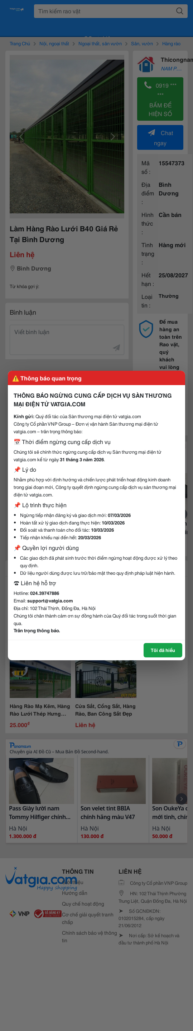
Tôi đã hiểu (163, 650)
